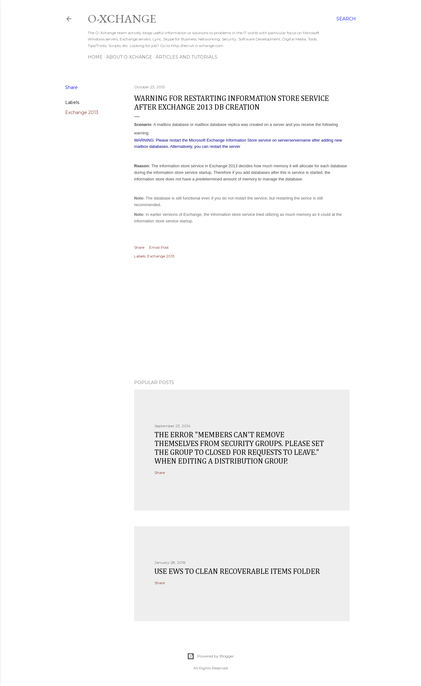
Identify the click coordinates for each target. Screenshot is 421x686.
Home (95, 57)
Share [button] (71, 87)
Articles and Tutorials (186, 57)
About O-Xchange (129, 57)
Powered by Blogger (210, 656)
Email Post (159, 247)
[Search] (346, 18)
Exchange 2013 (81, 112)
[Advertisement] (242, 320)
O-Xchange (122, 18)
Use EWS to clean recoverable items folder (237, 571)
